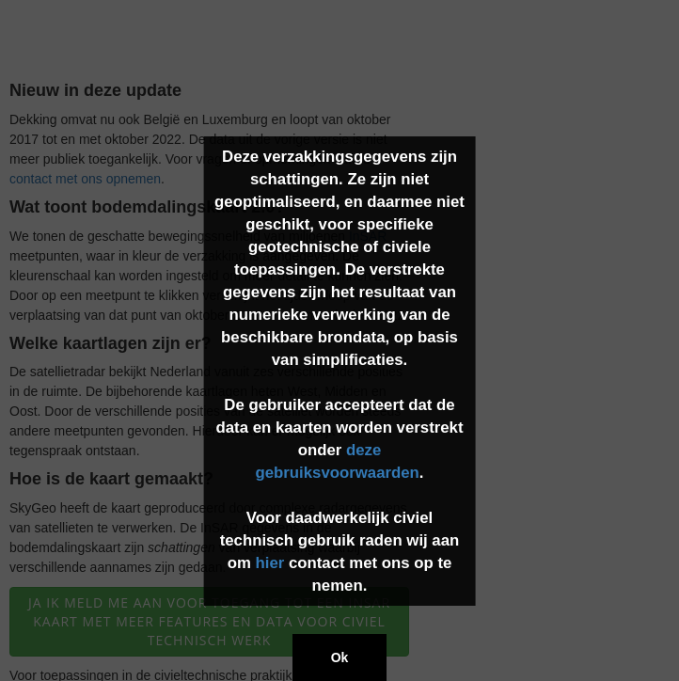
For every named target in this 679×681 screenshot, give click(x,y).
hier (269, 563)
